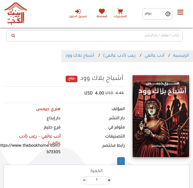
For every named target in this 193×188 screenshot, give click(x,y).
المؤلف (118, 109)
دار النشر (117, 118)
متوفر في (116, 128)
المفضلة (101, 16)
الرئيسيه (181, 56)
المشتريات (120, 16)
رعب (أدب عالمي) (119, 56)
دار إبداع (53, 118)
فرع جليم (52, 128)
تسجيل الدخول (77, 13)
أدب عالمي (154, 56)
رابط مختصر (113, 146)
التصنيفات (115, 137)
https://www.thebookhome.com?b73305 (32, 149)
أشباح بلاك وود (79, 56)
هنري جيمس (48, 109)
